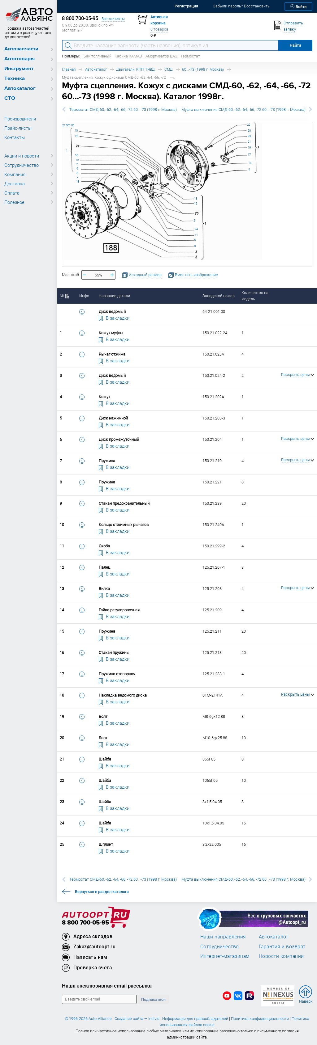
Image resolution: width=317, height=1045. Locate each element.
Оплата (12, 193)
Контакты (14, 137)
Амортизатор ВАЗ (161, 56)
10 (76, 131)
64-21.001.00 (62, 122)
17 (249, 155)
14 (249, 163)
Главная (69, 69)
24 (196, 229)
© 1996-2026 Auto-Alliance (88, 1018)
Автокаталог (20, 88)
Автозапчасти (21, 49)
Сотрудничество (21, 165)
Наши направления (223, 936)
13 (195, 198)
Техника (14, 78)
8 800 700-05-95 (85, 923)
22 (248, 125)
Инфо (84, 295)
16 (76, 155)
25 (76, 136)
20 (249, 131)
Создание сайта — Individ (137, 1018)
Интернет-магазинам (225, 956)
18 (77, 181)
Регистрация (186, 6)
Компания (14, 174)
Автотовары (19, 58)
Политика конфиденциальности (260, 1018)
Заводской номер (218, 295)
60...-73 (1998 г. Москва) (203, 69)
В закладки (114, 318)
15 (77, 160)
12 (195, 203)
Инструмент (18, 68)
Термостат (190, 56)
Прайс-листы (18, 128)
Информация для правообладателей (195, 1018)
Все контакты (113, 18)
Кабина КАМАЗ (128, 56)
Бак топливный (97, 56)
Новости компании (281, 956)
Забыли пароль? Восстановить (241, 6)
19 (249, 147)
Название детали (114, 295)
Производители (20, 119)
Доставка (14, 183)
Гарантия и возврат (282, 946)
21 (249, 142)
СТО (9, 98)
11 (196, 235)
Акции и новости (21, 156)
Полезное (14, 202)
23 (249, 136)
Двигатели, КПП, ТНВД (135, 69)
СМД (168, 69)
